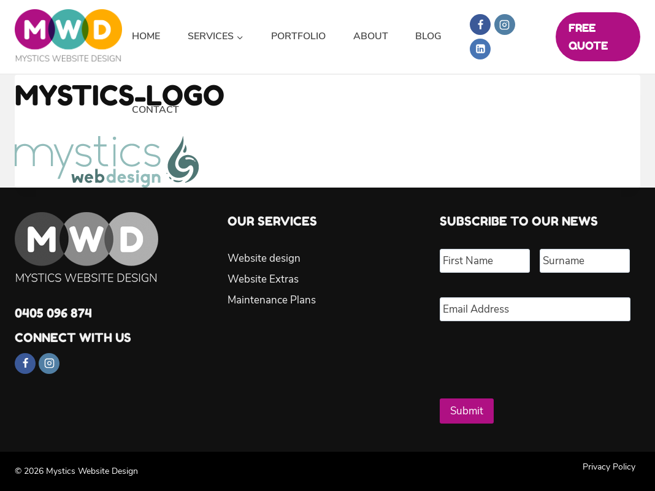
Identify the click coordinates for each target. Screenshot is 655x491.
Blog (428, 36)
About (370, 36)
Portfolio (298, 36)
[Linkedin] (480, 49)
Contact (155, 109)
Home (146, 36)
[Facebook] (480, 24)
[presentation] (533, 355)
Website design (264, 258)
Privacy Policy (609, 467)
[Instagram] (504, 24)
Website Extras (263, 279)
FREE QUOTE (588, 36)
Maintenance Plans (272, 300)
